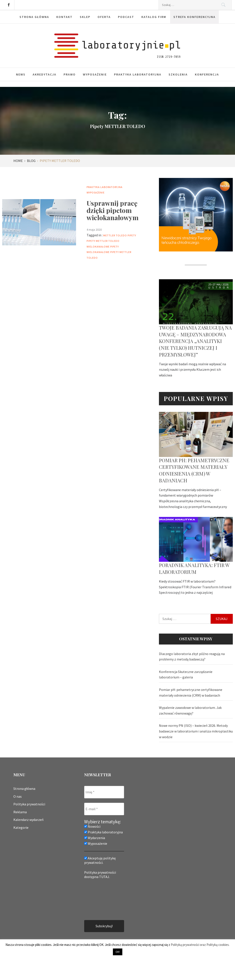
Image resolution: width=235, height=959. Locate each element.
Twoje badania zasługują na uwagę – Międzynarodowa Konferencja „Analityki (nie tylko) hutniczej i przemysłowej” (195, 341)
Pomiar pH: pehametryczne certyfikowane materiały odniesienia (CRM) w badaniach (194, 470)
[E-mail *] (104, 809)
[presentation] (102, 899)
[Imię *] (104, 792)
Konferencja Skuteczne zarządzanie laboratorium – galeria (185, 674)
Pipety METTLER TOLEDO (103, 240)
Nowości (92, 826)
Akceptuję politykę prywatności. (100, 860)
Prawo (70, 74)
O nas (17, 796)
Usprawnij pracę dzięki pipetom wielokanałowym (113, 210)
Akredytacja (44, 74)
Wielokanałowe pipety (103, 246)
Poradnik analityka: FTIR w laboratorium (194, 568)
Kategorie (20, 827)
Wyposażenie (95, 74)
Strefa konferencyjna (194, 17)
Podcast (126, 17)
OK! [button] (118, 952)
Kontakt (64, 17)
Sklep (85, 17)
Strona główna (34, 17)
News (20, 74)
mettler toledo (115, 235)
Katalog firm (153, 17)
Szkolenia (178, 74)
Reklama (20, 812)
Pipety (132, 235)
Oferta (104, 17)
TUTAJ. (104, 877)
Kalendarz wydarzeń (28, 819)
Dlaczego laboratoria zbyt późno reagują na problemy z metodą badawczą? (192, 657)
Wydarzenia (94, 838)
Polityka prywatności (29, 804)
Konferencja (207, 74)
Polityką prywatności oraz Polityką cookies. (200, 945)
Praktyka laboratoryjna (137, 74)
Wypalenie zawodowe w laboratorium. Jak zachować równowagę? (190, 710)
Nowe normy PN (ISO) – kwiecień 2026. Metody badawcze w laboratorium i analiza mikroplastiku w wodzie (196, 731)
